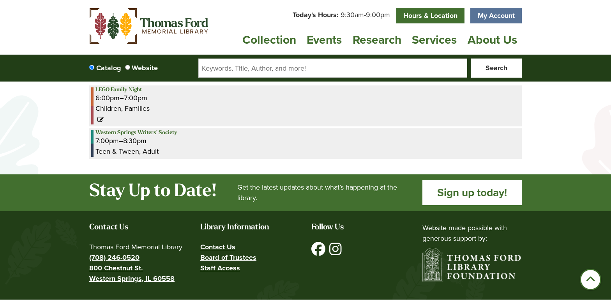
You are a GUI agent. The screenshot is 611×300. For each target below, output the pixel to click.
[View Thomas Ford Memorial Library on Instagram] (335, 252)
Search (496, 68)
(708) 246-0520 (114, 257)
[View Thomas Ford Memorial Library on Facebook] (319, 252)
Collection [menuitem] (269, 39)
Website (145, 68)
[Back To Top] (590, 279)
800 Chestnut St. (116, 268)
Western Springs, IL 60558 (132, 278)
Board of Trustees (228, 257)
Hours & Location (430, 16)
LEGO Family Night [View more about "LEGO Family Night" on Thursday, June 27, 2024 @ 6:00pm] (118, 90)
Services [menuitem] (434, 39)
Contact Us (217, 247)
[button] (341, 15)
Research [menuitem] (377, 39)
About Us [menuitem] (492, 39)
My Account (496, 16)
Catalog (108, 68)
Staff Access (220, 268)
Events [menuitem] (324, 39)
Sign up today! (472, 193)
